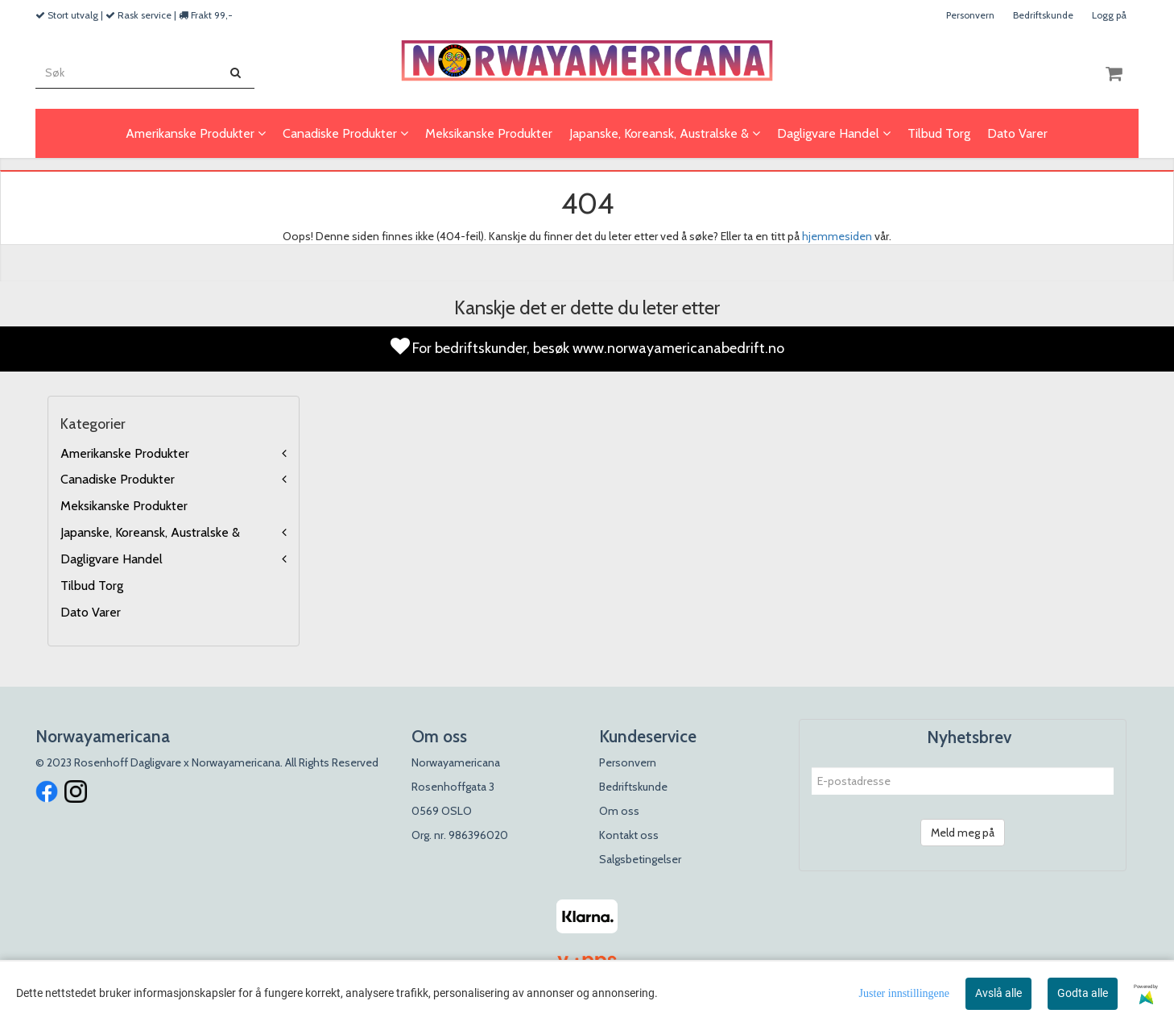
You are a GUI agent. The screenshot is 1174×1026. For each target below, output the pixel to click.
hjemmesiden (837, 236)
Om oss (619, 811)
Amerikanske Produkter (124, 453)
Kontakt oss (629, 835)
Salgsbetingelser (640, 859)
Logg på (1109, 15)
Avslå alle (998, 993)
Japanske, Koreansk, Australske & (150, 532)
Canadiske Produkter (117, 479)
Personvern (970, 15)
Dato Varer (90, 612)
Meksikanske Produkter (124, 505)
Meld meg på (962, 832)
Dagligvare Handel (111, 559)
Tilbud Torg (91, 585)
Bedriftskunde (1043, 15)
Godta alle (1082, 993)
